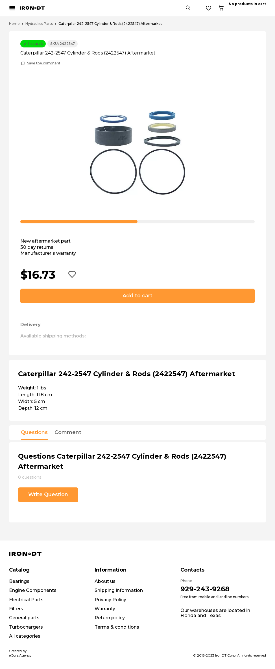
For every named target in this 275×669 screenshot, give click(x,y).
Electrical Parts (26, 599)
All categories (24, 636)
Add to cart (137, 296)
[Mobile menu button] (12, 8)
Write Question (48, 494)
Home (14, 24)
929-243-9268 (205, 589)
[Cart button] (261, 8)
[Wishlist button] (249, 8)
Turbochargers (26, 627)
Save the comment (43, 63)
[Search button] (228, 8)
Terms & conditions (117, 627)
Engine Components (32, 590)
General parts (24, 617)
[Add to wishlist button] (72, 275)
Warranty (105, 608)
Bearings (19, 581)
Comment (67, 432)
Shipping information (119, 590)
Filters (16, 608)
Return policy (110, 617)
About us (105, 581)
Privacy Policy (110, 599)
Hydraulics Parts (39, 24)
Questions (34, 432)
